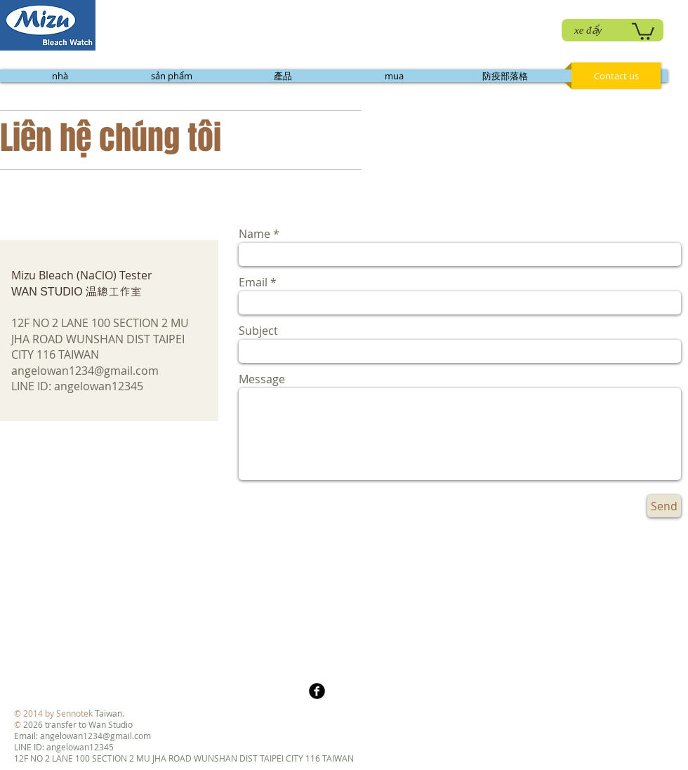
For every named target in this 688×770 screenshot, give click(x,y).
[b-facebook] (317, 691)
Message (262, 379)
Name (254, 233)
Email (253, 282)
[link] (643, 30)
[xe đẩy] (612, 30)
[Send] (664, 506)
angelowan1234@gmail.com (85, 370)
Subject (258, 330)
